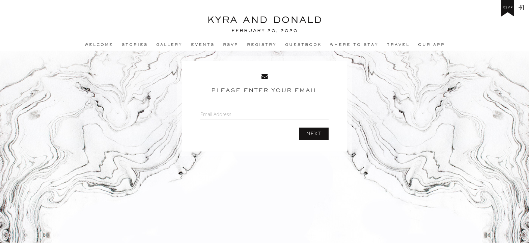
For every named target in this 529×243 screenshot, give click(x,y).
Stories (135, 44)
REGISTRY (262, 44)
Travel (398, 44)
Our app (431, 44)
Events (203, 44)
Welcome (99, 44)
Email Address (215, 114)
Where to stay (354, 44)
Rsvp (231, 44)
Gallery (169, 44)
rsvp (508, 7)
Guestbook (303, 44)
